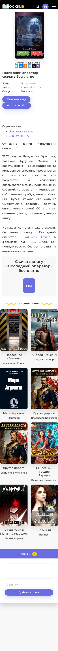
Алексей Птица (31, 87)
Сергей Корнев (13, 538)
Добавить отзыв (29, 592)
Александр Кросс (14, 363)
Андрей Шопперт (44, 359)
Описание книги (21, 131)
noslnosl (44, 534)
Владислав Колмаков (44, 417)
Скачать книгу (16, 99)
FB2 (29, 286)
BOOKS (15, 6)
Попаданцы (28, 83)
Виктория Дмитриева (44, 480)
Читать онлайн (16, 105)
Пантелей (14, 417)
